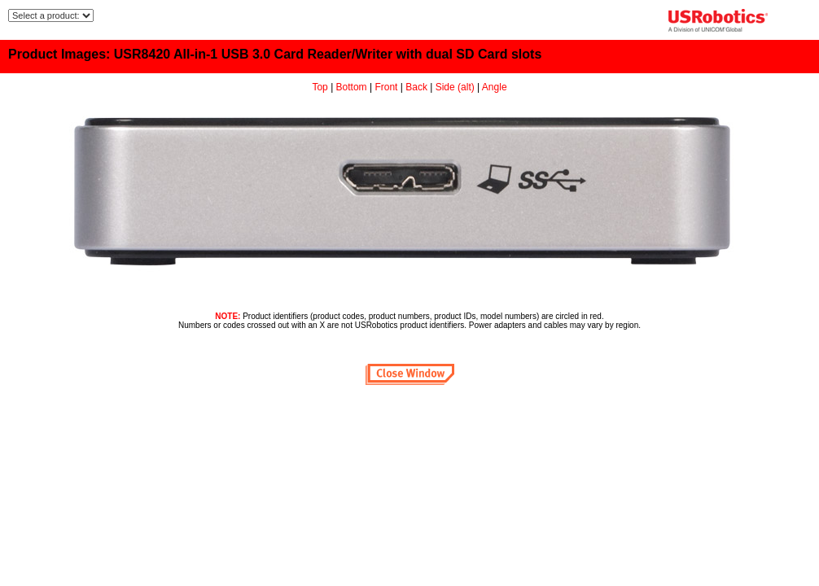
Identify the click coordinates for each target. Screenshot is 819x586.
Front (385, 87)
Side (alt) (455, 87)
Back (416, 87)
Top (319, 87)
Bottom (351, 87)
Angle (494, 87)
